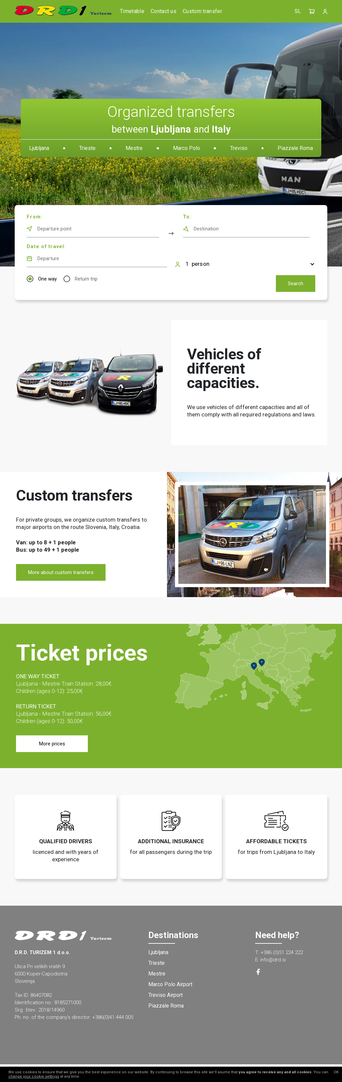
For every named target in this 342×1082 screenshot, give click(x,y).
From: (34, 217)
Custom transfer (202, 11)
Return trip (86, 279)
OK (336, 1072)
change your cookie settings (33, 1076)
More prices (52, 744)
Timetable (132, 11)
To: (187, 217)
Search (295, 284)
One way (47, 279)
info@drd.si (273, 960)
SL (298, 11)
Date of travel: (46, 246)
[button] (312, 11)
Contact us (163, 11)
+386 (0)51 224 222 (282, 952)
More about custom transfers (61, 572)
